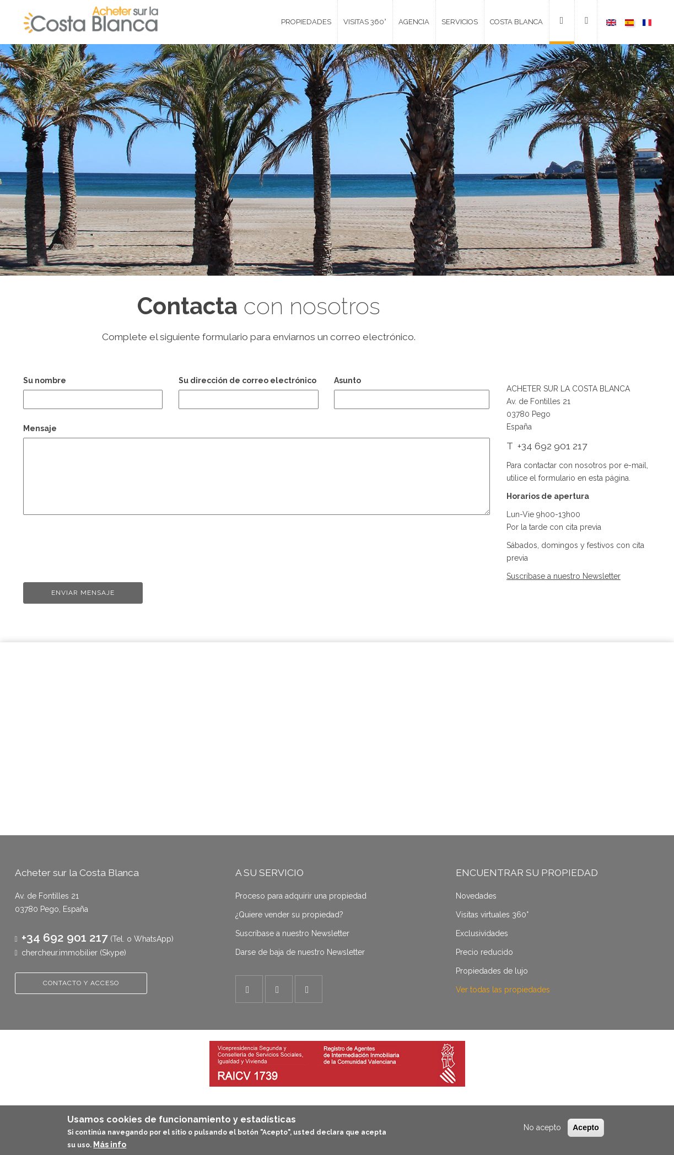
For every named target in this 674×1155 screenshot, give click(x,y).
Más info (109, 1144)
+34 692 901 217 (64, 937)
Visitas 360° (364, 22)
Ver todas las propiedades (503, 989)
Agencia (413, 22)
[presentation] (107, 544)
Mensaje (40, 428)
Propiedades (306, 22)
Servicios (459, 22)
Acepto (585, 1127)
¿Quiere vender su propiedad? (289, 914)
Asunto (347, 380)
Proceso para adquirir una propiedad (300, 895)
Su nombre (44, 380)
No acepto (542, 1127)
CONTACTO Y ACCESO (81, 983)
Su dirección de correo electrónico (247, 380)
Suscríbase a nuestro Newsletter (292, 933)
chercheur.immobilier (59, 952)
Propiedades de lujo (492, 970)
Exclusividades (482, 933)
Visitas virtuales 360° (492, 914)
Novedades (476, 895)
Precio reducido (484, 952)
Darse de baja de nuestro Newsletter (300, 952)
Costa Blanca (516, 22)
